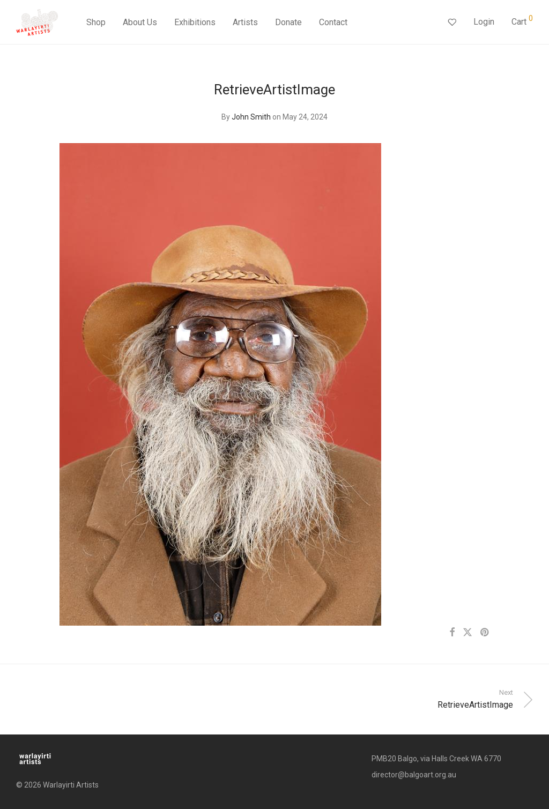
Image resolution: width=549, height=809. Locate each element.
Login (483, 22)
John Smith (251, 117)
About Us (140, 23)
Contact (333, 23)
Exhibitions (195, 23)
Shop (96, 23)
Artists (245, 23)
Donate (288, 23)
